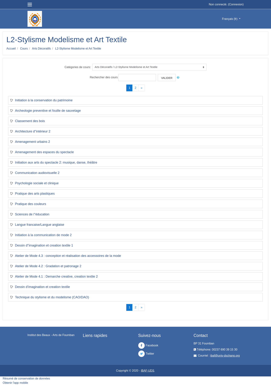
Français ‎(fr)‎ (230, 18)
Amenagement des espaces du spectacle (44, 152)
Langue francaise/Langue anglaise (39, 224)
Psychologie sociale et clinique (37, 183)
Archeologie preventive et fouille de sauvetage (48, 110)
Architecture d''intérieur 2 (32, 131)
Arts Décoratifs (41, 48)
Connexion (236, 4)
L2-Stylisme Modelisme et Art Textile (78, 48)
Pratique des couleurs (30, 204)
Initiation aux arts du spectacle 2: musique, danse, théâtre (56, 162)
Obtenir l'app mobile (15, 382)
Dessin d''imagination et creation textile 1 (44, 245)
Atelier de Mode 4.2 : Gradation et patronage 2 (48, 266)
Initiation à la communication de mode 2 (43, 235)
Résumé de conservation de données (26, 378)
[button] (178, 77)
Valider (166, 77)
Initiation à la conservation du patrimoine (44, 100)
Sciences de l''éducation (32, 214)
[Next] (141, 88)
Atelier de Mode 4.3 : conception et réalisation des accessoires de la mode (68, 256)
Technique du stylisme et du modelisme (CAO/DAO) (52, 297)
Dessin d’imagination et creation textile (42, 287)
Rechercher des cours (104, 77)
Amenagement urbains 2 (32, 142)
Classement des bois (30, 121)
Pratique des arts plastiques (35, 193)
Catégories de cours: (77, 67)
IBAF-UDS (147, 370)
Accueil (11, 48)
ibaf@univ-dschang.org (225, 355)
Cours (24, 48)
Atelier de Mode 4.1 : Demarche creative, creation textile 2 (56, 276)
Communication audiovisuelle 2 (37, 173)
